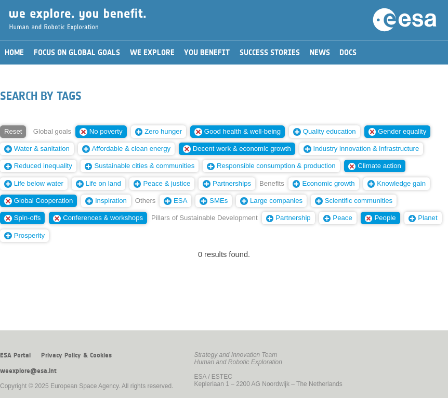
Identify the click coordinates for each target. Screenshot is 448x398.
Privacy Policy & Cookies (76, 355)
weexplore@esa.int (28, 371)
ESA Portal (15, 355)
